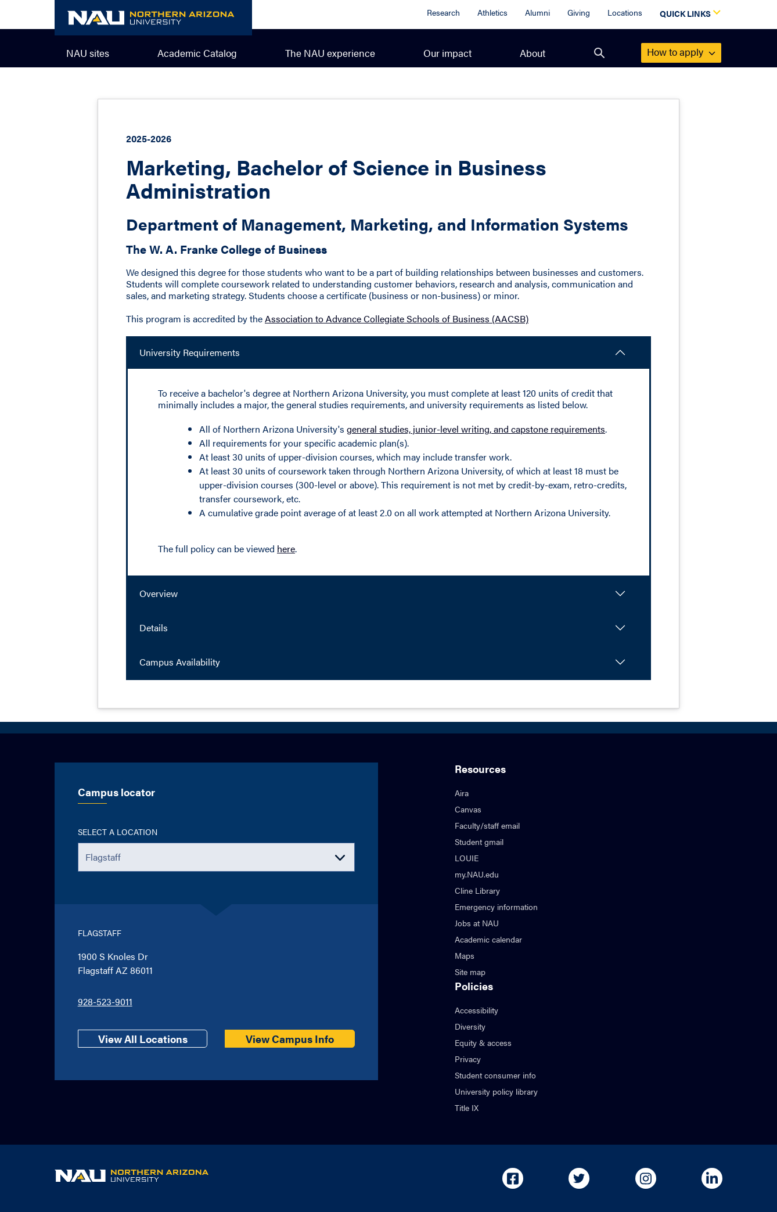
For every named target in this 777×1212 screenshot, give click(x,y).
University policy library (496, 1091)
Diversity (470, 1026)
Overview (158, 593)
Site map (470, 971)
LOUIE (467, 858)
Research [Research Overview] (443, 12)
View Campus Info (290, 1038)
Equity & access (483, 1042)
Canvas (468, 809)
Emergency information (496, 906)
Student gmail (479, 841)
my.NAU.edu (477, 874)
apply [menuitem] (681, 52)
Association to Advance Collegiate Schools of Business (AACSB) (396, 318)
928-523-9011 (105, 1001)
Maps (464, 955)
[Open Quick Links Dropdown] (688, 14)
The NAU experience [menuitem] (330, 53)
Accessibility (476, 1010)
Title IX (467, 1107)
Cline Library (477, 890)
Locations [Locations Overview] (624, 12)
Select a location (117, 831)
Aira (462, 793)
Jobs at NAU (477, 923)
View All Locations (143, 1038)
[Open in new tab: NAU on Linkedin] (712, 1178)
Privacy (468, 1058)
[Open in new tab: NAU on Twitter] (579, 1178)
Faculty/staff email (487, 825)
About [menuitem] (532, 53)
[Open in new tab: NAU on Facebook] (512, 1178)
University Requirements (189, 352)
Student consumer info (495, 1075)
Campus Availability (179, 661)
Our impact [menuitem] (447, 53)
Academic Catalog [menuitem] (197, 53)
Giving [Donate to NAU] (578, 12)
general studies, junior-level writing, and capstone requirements (476, 429)
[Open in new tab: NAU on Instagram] (645, 1178)
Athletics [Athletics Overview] (492, 12)
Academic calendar (488, 939)
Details (153, 627)
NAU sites (87, 53)
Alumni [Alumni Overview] (537, 12)
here (286, 548)
